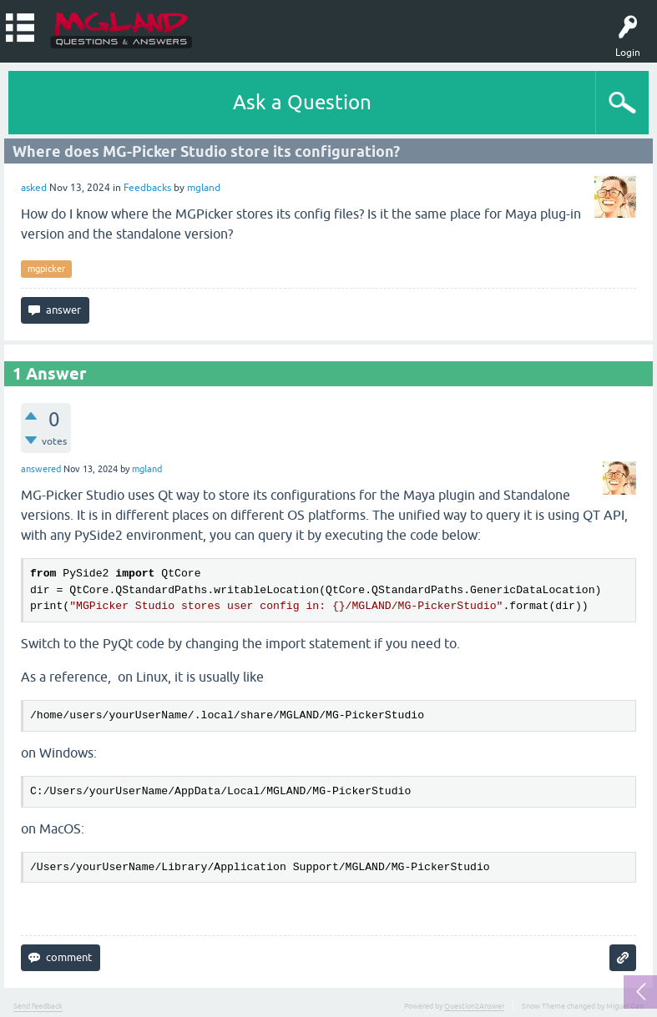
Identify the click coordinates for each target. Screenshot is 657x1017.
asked (34, 188)
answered (41, 469)
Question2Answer (474, 1006)
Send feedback (38, 1006)
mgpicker (46, 269)
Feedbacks (147, 188)
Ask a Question (302, 102)
